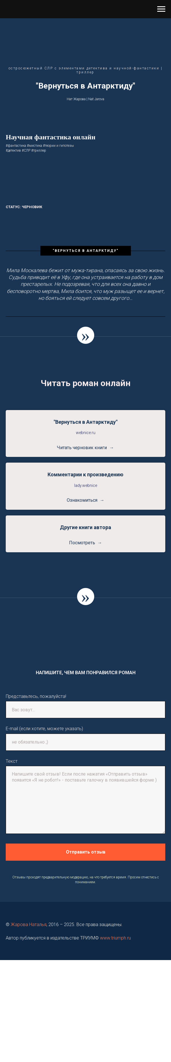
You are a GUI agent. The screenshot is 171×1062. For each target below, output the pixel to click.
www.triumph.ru (115, 938)
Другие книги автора (85, 527)
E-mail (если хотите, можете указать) (44, 728)
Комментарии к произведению (85, 474)
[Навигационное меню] (161, 9)
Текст (11, 761)
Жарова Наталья (28, 924)
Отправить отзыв (85, 852)
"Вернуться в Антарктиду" (85, 422)
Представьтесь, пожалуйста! (36, 696)
